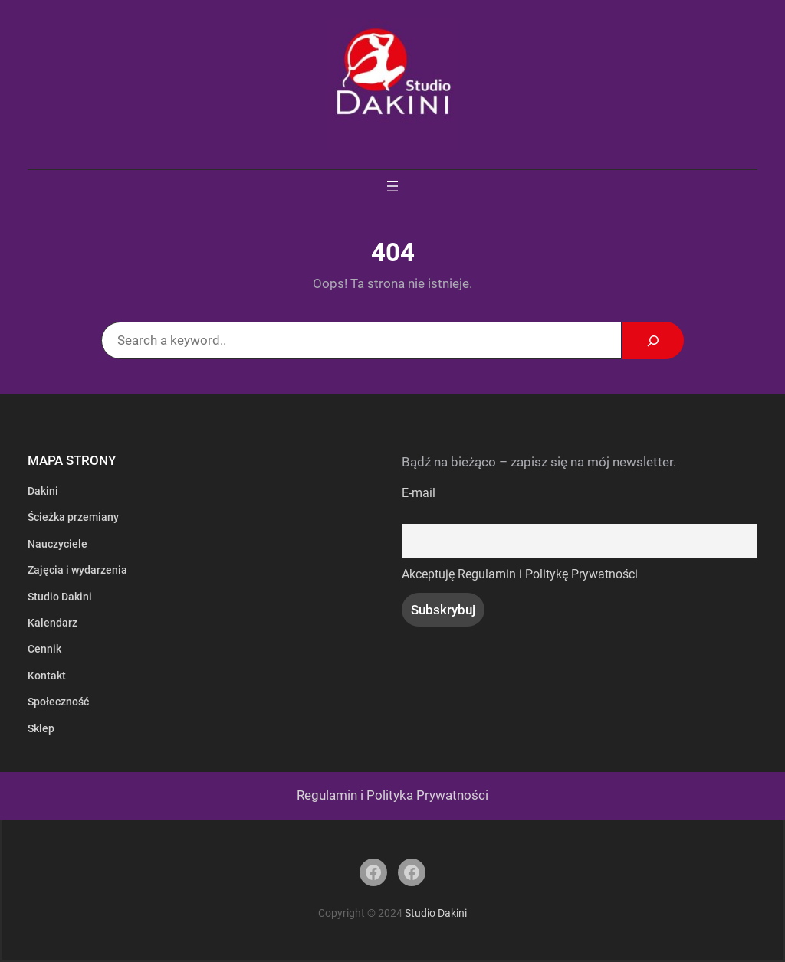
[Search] (653, 340)
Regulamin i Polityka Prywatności (392, 795)
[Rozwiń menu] (392, 186)
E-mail (418, 493)
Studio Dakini (436, 913)
